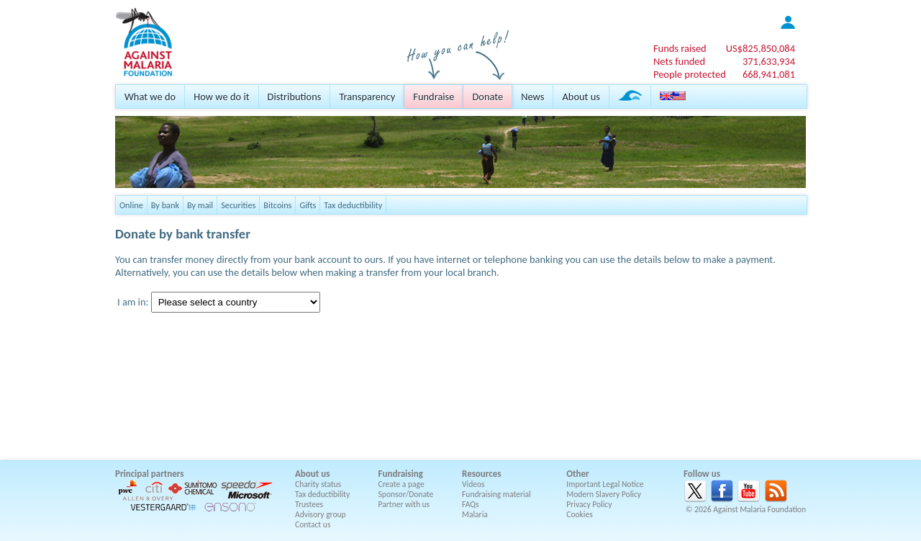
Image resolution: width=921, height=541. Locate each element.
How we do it (221, 96)
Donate (487, 96)
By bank (165, 205)
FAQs (470, 504)
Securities (238, 205)
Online (131, 205)
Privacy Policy (589, 504)
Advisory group (320, 514)
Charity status (318, 484)
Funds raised (680, 48)
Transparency (367, 96)
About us (580, 96)
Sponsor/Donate (406, 494)
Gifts (307, 205)
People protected (689, 74)
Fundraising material (496, 494)
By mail (200, 205)
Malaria (475, 514)
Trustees (309, 504)
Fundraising (400, 473)
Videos (473, 484)
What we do (150, 96)
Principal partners (149, 473)
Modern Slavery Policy (603, 494)
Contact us (312, 524)
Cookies (579, 514)
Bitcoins (277, 205)
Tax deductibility (353, 205)
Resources (481, 473)
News (532, 96)
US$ (760, 48)
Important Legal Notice (604, 484)
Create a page (401, 484)
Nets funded (679, 61)
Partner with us (404, 504)
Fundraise (433, 96)
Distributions (295, 96)
